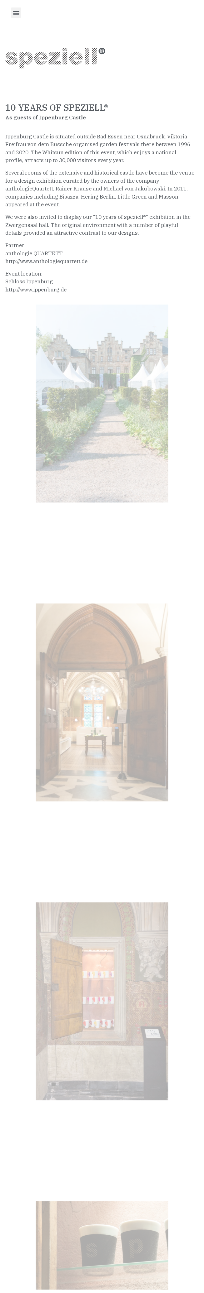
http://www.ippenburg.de (36, 289)
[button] (16, 12)
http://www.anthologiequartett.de (46, 261)
